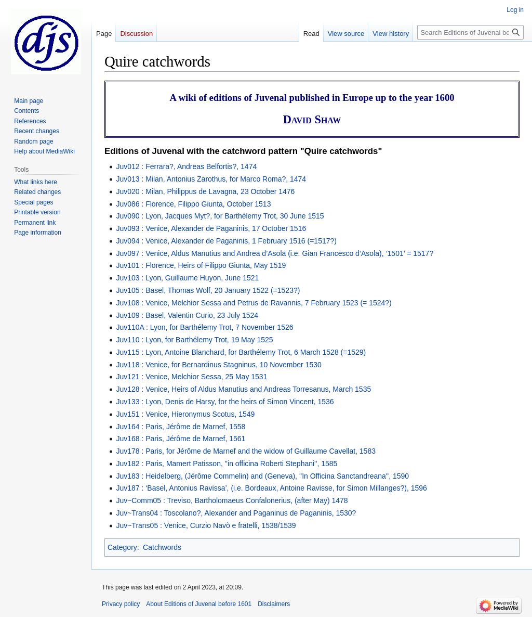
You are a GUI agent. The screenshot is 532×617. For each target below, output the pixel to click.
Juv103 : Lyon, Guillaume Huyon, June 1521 (187, 278)
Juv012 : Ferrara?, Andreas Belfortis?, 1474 (186, 166)
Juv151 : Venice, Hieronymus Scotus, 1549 (185, 414)
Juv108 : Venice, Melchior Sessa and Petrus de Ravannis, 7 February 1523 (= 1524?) (253, 303)
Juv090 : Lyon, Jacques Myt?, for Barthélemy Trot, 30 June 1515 (220, 216)
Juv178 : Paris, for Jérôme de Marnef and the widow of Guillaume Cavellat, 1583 (246, 451)
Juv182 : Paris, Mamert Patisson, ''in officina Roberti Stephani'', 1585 (226, 463)
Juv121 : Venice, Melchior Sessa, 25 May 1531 (191, 376)
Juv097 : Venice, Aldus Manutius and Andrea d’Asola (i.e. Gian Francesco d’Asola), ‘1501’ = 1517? (274, 253)
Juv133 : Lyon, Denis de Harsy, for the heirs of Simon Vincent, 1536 (225, 401)
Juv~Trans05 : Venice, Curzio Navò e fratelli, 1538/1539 (206, 525)
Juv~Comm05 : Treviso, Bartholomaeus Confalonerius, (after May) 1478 (232, 500)
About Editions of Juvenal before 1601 (198, 604)
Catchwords (162, 547)
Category (122, 547)
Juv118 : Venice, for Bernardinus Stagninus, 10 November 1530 (218, 365)
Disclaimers (274, 604)
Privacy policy (121, 604)
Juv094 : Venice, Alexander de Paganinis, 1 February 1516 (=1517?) (226, 241)
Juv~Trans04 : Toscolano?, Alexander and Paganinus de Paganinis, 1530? (236, 513)
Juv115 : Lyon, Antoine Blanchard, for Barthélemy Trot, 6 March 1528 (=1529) (241, 352)
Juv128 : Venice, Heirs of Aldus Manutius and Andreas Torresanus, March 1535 (243, 389)
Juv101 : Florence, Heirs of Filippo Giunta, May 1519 (201, 265)
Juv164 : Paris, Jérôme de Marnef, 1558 (180, 426)
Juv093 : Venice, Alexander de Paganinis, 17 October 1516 (211, 228)
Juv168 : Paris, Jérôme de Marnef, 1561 (180, 438)
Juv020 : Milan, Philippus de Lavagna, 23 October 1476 (205, 191)
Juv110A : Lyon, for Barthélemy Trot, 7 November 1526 (204, 327)
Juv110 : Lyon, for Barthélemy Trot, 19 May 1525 (194, 340)
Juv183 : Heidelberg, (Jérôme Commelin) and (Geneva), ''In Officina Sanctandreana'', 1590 (262, 476)
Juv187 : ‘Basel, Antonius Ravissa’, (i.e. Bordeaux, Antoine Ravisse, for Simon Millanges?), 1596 (271, 488)
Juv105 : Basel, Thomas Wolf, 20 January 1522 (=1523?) (208, 290)
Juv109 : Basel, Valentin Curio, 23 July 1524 (187, 315)
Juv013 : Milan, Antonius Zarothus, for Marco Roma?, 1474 (211, 179)
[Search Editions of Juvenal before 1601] (470, 32)
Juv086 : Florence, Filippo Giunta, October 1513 (193, 204)
